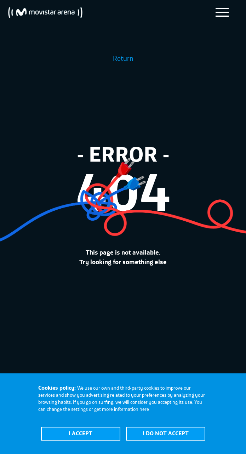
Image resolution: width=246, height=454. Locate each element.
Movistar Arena (45, 12)
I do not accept (166, 433)
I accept (80, 433)
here (144, 409)
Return (123, 58)
